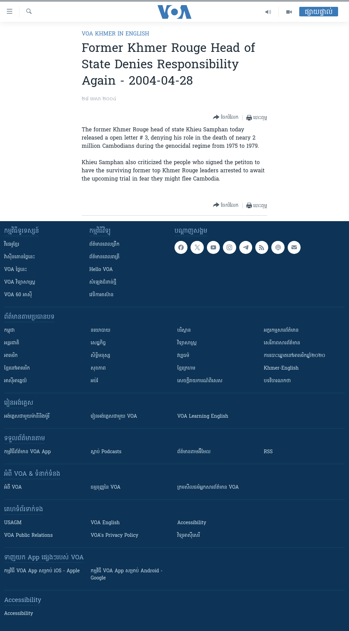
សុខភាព (98, 368)
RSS (268, 452)
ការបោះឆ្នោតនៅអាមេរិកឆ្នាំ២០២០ (294, 355)
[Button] (226, 118)
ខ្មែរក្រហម (186, 368)
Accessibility (191, 523)
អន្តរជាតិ (11, 343)
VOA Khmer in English (115, 34)
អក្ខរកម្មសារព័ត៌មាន (281, 330)
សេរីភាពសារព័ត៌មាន (282, 343)
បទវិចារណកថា (277, 381)
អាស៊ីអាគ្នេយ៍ (15, 381)
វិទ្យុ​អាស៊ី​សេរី (188, 535)
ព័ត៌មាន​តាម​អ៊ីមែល (194, 452)
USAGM (12, 523)
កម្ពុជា (9, 330)
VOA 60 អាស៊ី (18, 295)
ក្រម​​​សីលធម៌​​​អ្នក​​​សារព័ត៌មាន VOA (208, 487)
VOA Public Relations (28, 535)
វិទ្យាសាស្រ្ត (187, 343)
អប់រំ (94, 381)
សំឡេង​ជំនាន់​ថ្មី (102, 282)
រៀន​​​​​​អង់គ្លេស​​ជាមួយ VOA (114, 416)
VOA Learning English (202, 416)
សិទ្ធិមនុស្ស (100, 355)
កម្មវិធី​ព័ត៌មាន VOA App (27, 452)
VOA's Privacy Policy (114, 535)
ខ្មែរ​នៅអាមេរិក (17, 368)
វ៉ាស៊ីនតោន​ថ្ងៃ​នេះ (19, 257)
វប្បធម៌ (183, 355)
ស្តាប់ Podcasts (106, 452)
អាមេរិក (11, 355)
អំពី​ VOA (13, 487)
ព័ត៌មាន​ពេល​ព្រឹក (104, 244)
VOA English (105, 523)
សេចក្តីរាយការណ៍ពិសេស (200, 381)
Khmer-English (281, 368)
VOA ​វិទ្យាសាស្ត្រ (19, 282)
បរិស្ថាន (184, 330)
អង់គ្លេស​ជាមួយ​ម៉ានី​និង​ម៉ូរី (26, 416)
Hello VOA (101, 269)
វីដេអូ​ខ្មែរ (11, 244)
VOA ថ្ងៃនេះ (15, 269)
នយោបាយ (100, 330)
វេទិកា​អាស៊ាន (101, 295)
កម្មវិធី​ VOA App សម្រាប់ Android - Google (127, 575)
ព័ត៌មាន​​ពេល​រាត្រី (104, 257)
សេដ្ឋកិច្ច (98, 343)
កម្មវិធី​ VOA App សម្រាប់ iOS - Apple (42, 571)
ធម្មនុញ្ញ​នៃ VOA (106, 487)
